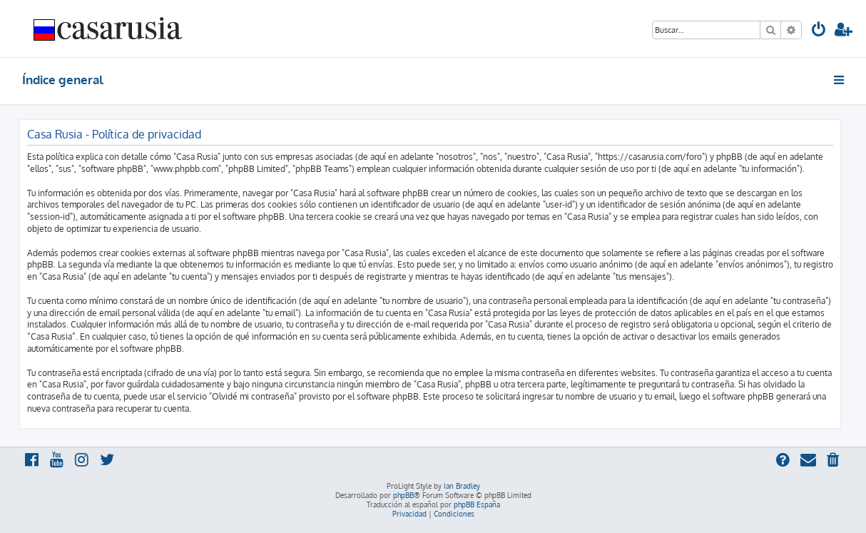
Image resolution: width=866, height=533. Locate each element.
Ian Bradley (462, 486)
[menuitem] (819, 31)
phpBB (403, 495)
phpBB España (477, 504)
